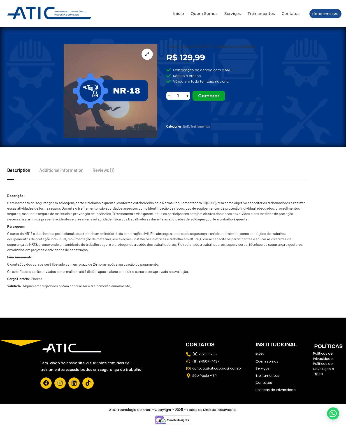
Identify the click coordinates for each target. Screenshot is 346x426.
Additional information (61, 170)
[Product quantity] (178, 96)
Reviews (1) (103, 170)
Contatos (291, 13)
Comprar (208, 96)
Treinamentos (261, 13)
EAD (186, 126)
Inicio (178, 13)
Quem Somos (204, 13)
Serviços (232, 13)
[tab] (23, 170)
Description (18, 170)
